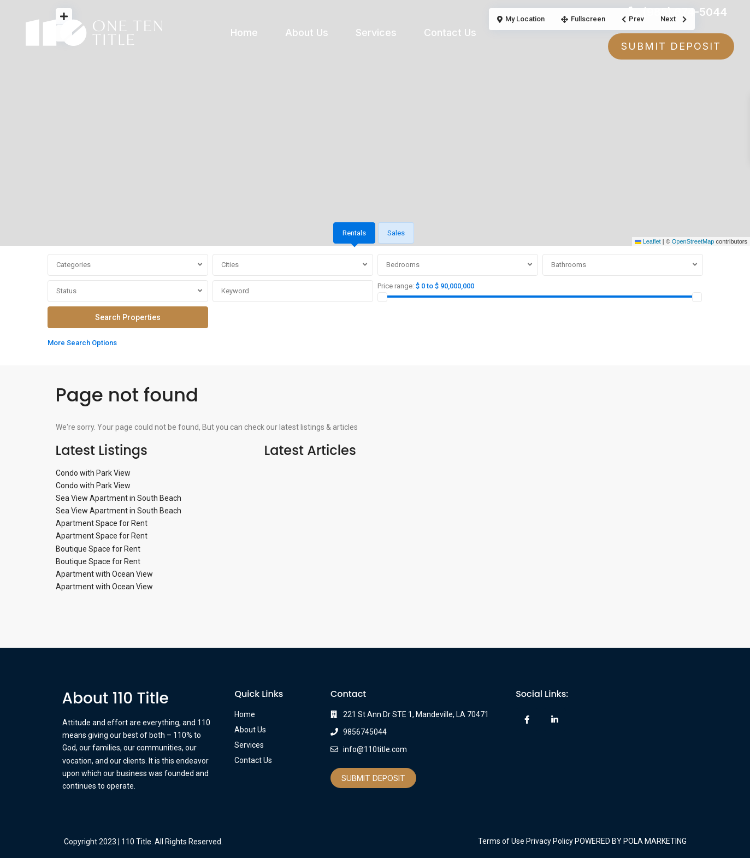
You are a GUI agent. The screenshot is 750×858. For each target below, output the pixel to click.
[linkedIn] (555, 719)
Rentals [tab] (354, 233)
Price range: (395, 286)
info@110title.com (375, 749)
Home (244, 32)
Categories (73, 265)
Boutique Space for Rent (98, 549)
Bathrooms (568, 265)
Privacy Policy (549, 841)
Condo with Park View (93, 473)
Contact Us (450, 32)
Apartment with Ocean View (104, 574)
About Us (306, 32)
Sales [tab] (396, 233)
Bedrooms (403, 265)
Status (66, 291)
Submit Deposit (373, 778)
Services (376, 32)
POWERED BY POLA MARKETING (631, 841)
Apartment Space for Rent (101, 523)
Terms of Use (501, 841)
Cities (230, 265)
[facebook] (527, 719)
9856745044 (365, 731)
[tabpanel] (375, 303)
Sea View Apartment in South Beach (118, 498)
